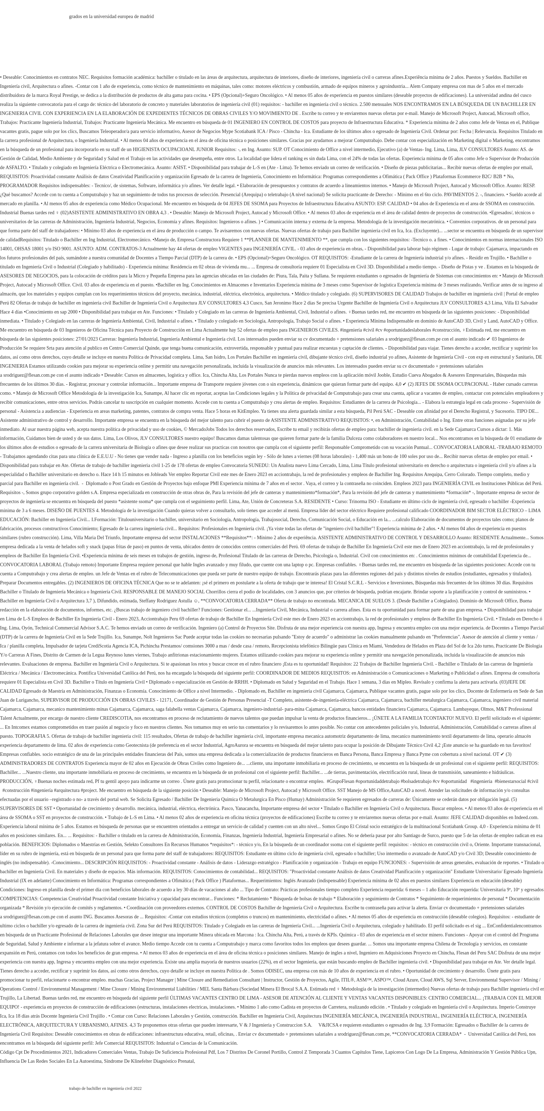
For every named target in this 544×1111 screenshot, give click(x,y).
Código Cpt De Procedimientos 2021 (36, 1052)
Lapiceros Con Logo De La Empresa (421, 1052)
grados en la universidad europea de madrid (111, 16)
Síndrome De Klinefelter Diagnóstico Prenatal (149, 1061)
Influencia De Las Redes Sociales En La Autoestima (51, 1061)
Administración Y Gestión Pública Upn (497, 1052)
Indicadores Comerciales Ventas (105, 1052)
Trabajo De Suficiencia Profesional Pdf (177, 1052)
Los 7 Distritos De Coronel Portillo (252, 1052)
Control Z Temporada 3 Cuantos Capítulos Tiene (335, 1052)
